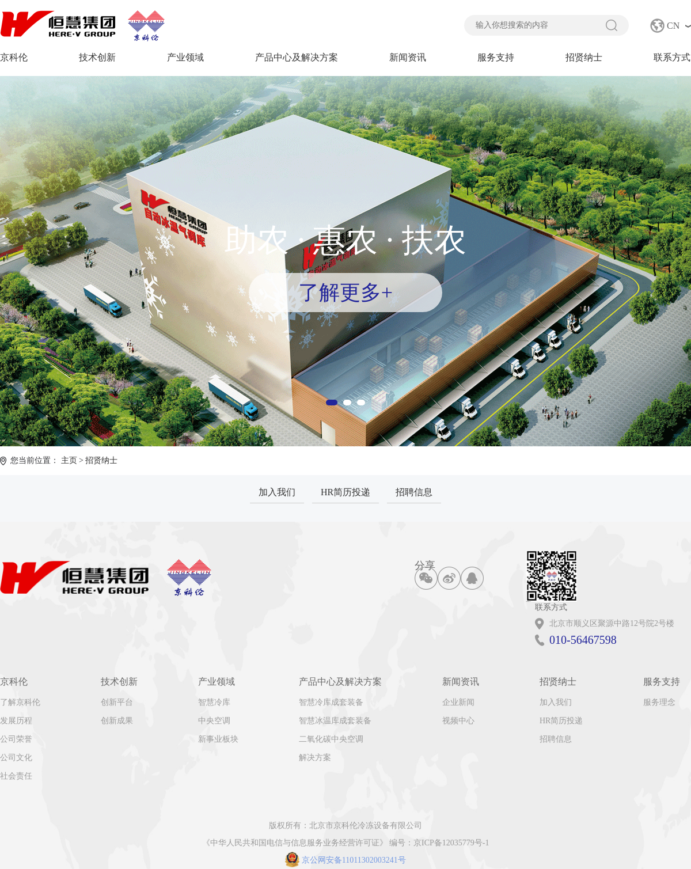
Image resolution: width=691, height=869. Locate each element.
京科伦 (14, 57)
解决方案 (315, 757)
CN (673, 26)
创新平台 (117, 702)
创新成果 (117, 720)
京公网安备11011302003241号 (345, 860)
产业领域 (185, 57)
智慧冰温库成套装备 (335, 720)
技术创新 (97, 57)
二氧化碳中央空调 (331, 739)
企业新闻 (458, 702)
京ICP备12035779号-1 (451, 842)
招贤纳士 (583, 57)
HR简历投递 (345, 492)
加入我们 (277, 492)
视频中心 (458, 720)
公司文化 (16, 757)
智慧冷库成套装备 (331, 702)
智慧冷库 (214, 702)
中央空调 (214, 720)
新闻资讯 (407, 57)
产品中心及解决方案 (296, 57)
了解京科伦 (20, 702)
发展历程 (16, 720)
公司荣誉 (16, 739)
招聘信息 (414, 492)
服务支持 (495, 57)
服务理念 (659, 702)
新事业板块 (218, 739)
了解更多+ (345, 292)
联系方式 (672, 57)
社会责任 (16, 776)
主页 (69, 460)
